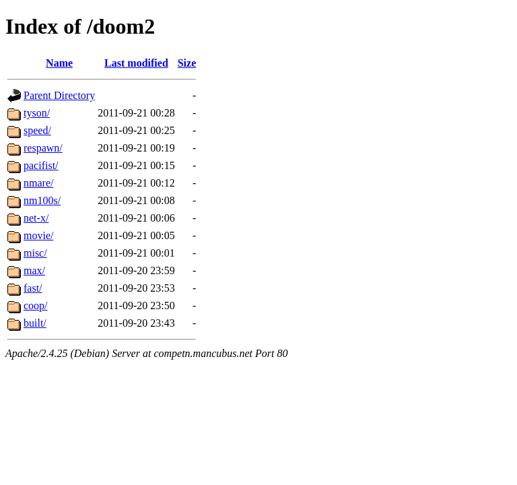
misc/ (35, 253)
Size (187, 63)
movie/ (38, 235)
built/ (35, 323)
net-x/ (36, 218)
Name (59, 63)
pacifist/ (41, 165)
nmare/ (38, 183)
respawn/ (43, 148)
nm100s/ (42, 200)
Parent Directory (59, 95)
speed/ (37, 130)
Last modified (136, 63)
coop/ (36, 305)
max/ (34, 270)
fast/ (33, 288)
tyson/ (37, 113)
